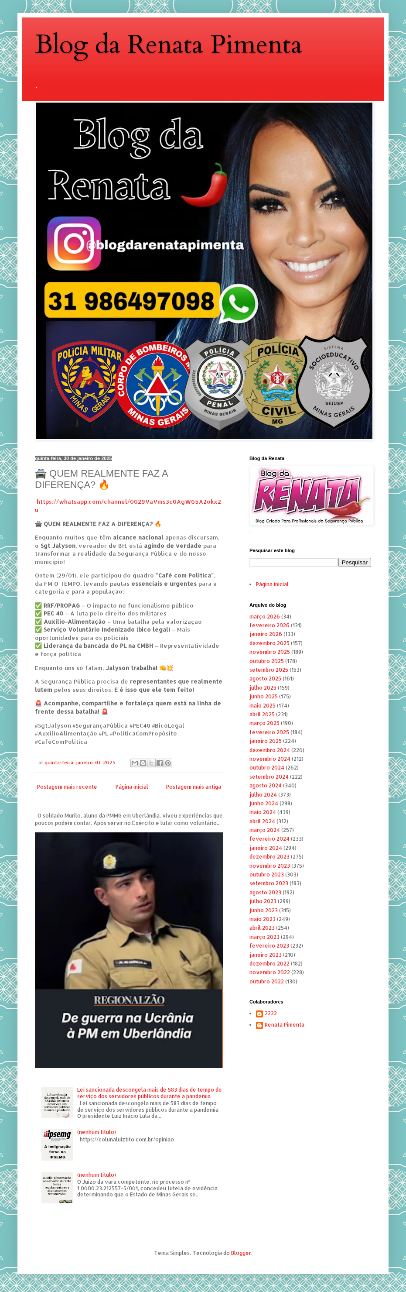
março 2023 (264, 937)
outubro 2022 (266, 981)
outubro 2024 (266, 767)
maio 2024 (262, 812)
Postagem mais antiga (193, 786)
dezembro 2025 (269, 643)
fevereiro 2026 (269, 625)
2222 (271, 1013)
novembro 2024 (269, 759)
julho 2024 (263, 794)
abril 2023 (262, 927)
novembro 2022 (269, 972)
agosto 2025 (265, 678)
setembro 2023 (268, 883)
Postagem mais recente (67, 786)
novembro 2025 (269, 652)
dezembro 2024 (269, 750)
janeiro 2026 (265, 634)
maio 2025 (262, 705)
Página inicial (132, 786)
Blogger (241, 1253)
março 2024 (264, 830)
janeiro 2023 (265, 955)
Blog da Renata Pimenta (168, 44)
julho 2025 (262, 687)
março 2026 (264, 616)
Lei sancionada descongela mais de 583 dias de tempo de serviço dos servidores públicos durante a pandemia (149, 1092)
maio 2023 (262, 919)
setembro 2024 (269, 776)
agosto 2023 (265, 892)
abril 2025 (262, 714)
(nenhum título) (96, 1132)
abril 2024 (262, 821)
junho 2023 (263, 910)
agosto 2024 (265, 785)
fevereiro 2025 (269, 732)
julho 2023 (262, 901)
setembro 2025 (268, 670)
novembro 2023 (269, 865)
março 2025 (264, 723)
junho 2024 (263, 803)
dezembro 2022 (269, 963)
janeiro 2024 (265, 848)
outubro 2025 (266, 661)
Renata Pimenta (284, 1025)
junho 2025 (263, 696)
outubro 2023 (266, 874)
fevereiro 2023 (269, 945)
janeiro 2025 (265, 741)
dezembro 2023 (269, 856)
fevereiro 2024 (269, 838)
